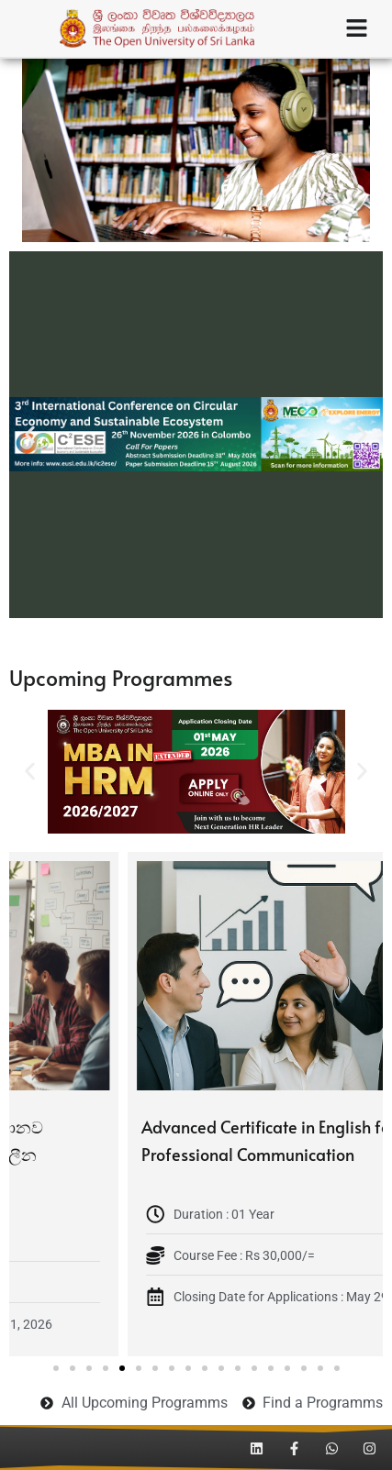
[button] (29, 434)
